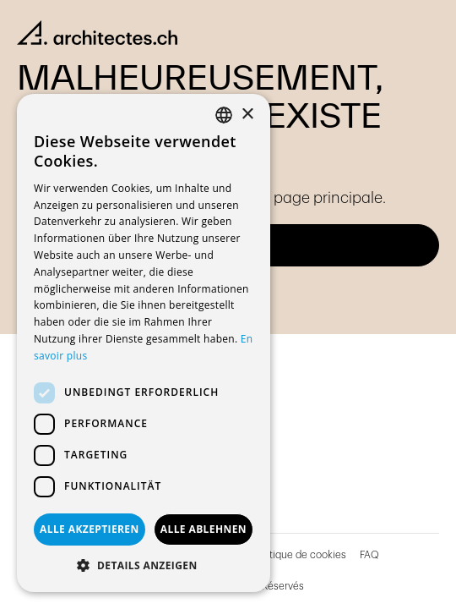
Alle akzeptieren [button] (89, 529)
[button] (143, 566)
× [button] (247, 114)
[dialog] (143, 343)
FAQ (369, 555)
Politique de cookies (299, 555)
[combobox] (223, 115)
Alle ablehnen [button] (203, 529)
